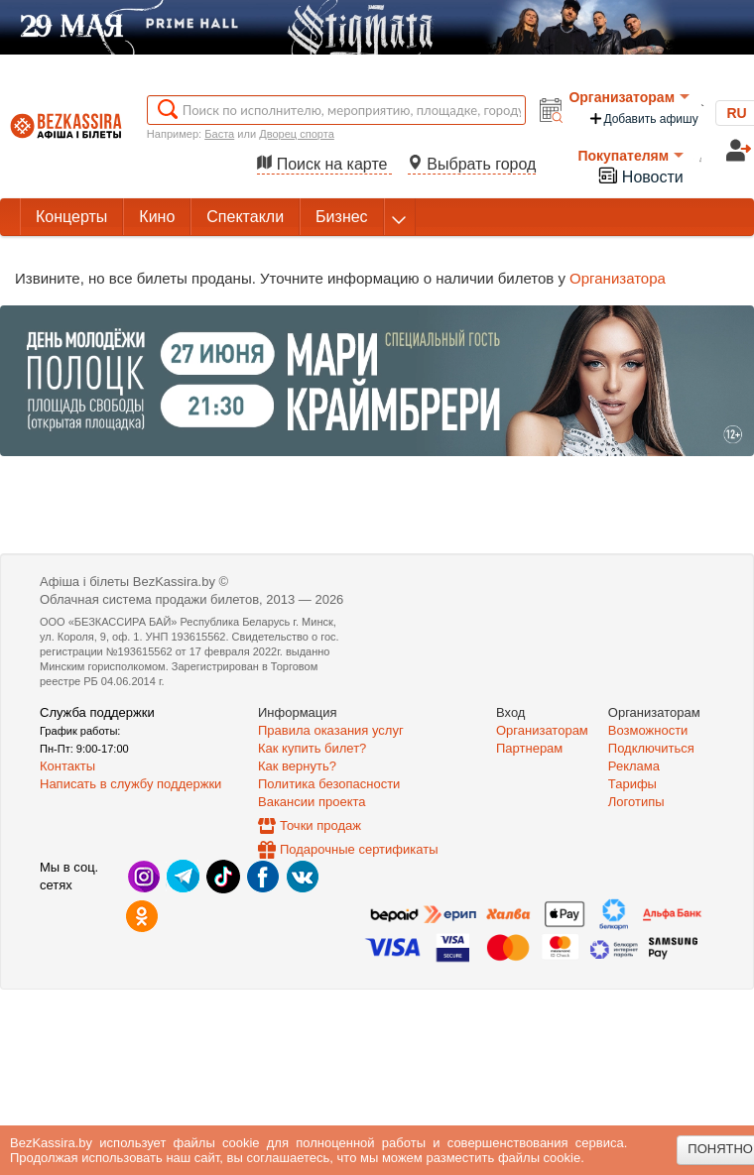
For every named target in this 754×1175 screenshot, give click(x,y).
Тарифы (632, 783)
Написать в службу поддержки (130, 783)
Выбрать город (472, 164)
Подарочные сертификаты (359, 849)
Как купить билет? (312, 748)
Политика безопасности (329, 783)
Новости (640, 175)
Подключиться (651, 748)
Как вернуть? (297, 766)
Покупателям (630, 156)
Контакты (67, 766)
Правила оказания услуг (331, 730)
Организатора (617, 278)
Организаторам (629, 97)
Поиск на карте (324, 164)
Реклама (634, 766)
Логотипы (636, 801)
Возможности (648, 730)
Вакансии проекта (312, 801)
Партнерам (529, 748)
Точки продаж (320, 825)
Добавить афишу (642, 118)
